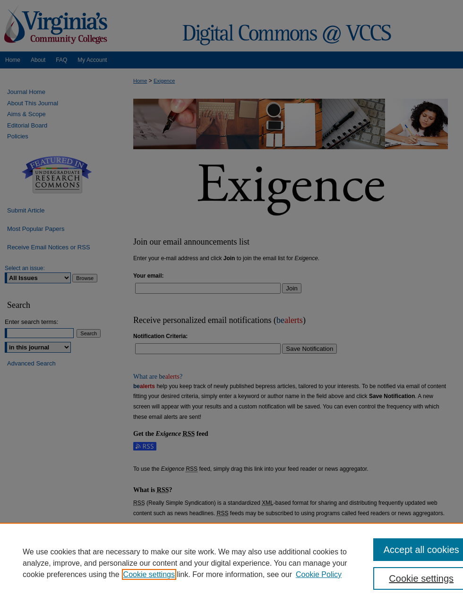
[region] (231, 563)
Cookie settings (149, 574)
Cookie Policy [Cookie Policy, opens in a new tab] (319, 574)
